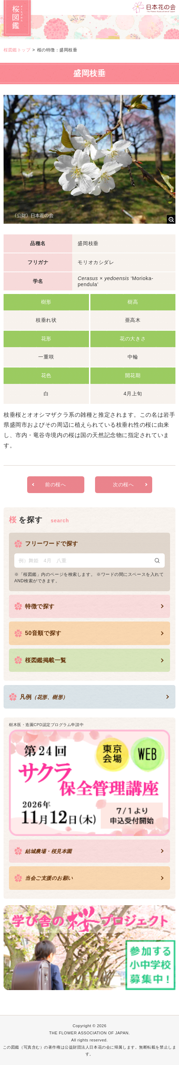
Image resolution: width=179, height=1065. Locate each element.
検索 (157, 560)
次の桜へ (123, 484)
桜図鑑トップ (17, 49)
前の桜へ (55, 484)
